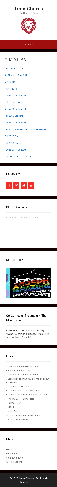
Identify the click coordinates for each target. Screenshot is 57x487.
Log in (9, 449)
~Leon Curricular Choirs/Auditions (23, 390)
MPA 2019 (10, 81)
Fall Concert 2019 (14, 68)
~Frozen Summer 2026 (18, 370)
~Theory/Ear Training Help (20, 398)
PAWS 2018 (11, 88)
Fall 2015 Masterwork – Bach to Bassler (25, 129)
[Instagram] (31, 185)
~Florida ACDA (13, 402)
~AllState (10, 406)
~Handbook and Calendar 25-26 (22, 366)
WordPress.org (14, 461)
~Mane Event (13, 411)
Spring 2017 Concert (15, 108)
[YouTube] (24, 185)
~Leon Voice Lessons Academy (22, 374)
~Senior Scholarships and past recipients (27, 394)
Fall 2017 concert (13, 102)
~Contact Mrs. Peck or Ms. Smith (23, 415)
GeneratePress (28, 482)
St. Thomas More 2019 (17, 75)
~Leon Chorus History (17, 386)
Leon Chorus (28, 9)
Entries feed (12, 453)
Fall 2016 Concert (14, 115)
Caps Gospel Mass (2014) (18, 156)
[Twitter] (16, 185)
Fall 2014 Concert (14, 142)
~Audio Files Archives (17, 419)
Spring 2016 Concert (15, 122)
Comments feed (14, 457)
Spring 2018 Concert (15, 95)
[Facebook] (9, 185)
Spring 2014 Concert (15, 149)
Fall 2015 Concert (14, 136)
